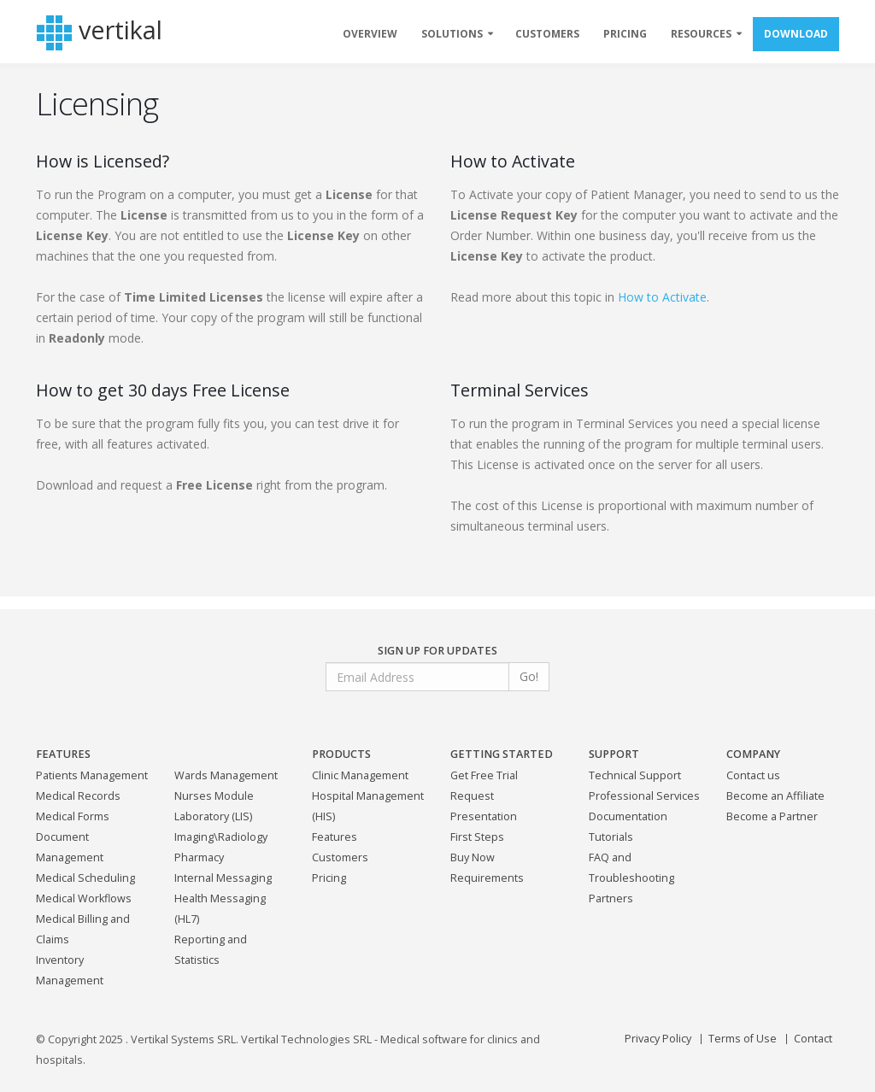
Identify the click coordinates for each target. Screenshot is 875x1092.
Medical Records (78, 796)
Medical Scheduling (85, 878)
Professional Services (644, 796)
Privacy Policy (658, 1038)
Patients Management (92, 775)
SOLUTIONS (452, 33)
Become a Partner (772, 816)
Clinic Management (360, 775)
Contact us (753, 775)
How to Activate (662, 297)
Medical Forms (72, 816)
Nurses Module (214, 796)
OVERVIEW (370, 33)
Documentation (628, 816)
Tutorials (611, 837)
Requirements (487, 878)
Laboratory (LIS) (213, 816)
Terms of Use (742, 1038)
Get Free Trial (484, 775)
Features (334, 837)
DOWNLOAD (796, 33)
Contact (813, 1038)
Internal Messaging (223, 878)
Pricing (329, 878)
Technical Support (635, 775)
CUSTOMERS (547, 33)
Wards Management (226, 775)
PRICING (625, 33)
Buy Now (472, 857)
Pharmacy (199, 857)
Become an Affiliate (775, 796)
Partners (611, 898)
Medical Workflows (84, 898)
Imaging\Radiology (220, 837)
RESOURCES (701, 33)
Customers (340, 857)
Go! (529, 676)
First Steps (477, 837)
